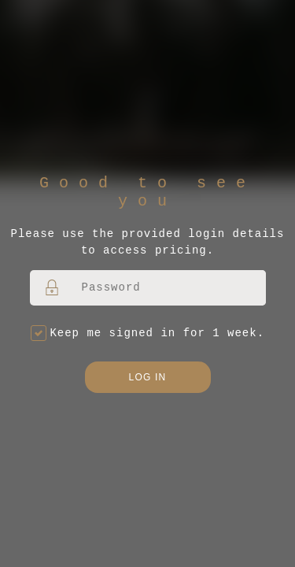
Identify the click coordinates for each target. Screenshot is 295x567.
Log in (148, 377)
